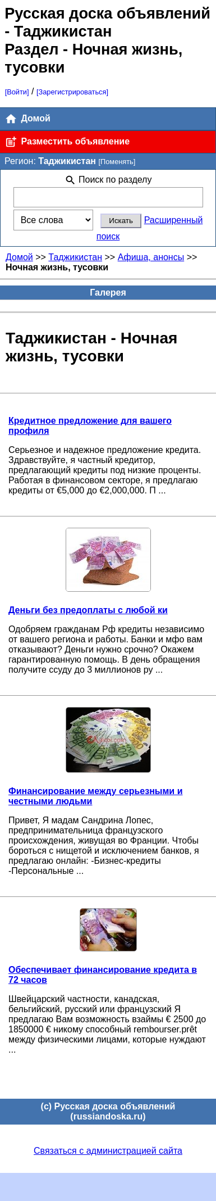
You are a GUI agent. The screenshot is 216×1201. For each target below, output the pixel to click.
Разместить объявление (67, 141)
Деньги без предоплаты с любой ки (88, 610)
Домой (27, 118)
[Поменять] (116, 161)
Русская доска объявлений (107, 13)
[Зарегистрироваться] (72, 92)
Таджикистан (75, 257)
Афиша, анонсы (151, 257)
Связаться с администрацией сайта (108, 1150)
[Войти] (17, 92)
